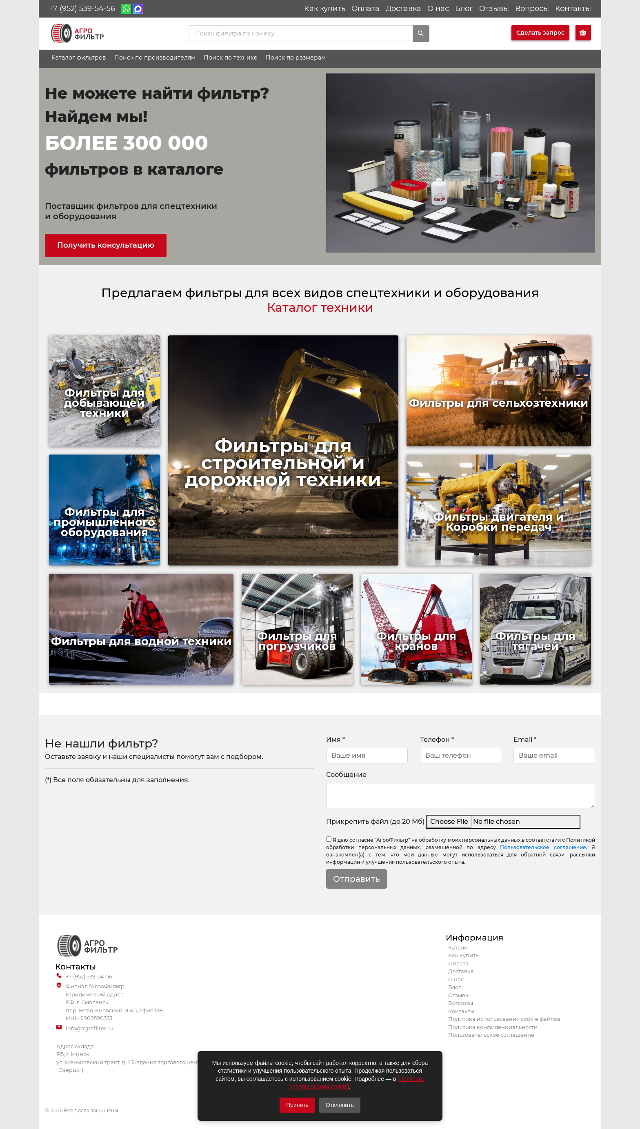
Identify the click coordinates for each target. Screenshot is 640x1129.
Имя (335, 739)
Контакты (573, 8)
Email (524, 739)
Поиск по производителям (155, 57)
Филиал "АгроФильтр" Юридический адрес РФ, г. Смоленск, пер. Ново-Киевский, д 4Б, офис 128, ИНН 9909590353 (110, 1003)
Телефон (437, 739)
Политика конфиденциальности (493, 1027)
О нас (438, 8)
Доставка (403, 8)
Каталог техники (320, 307)
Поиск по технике (231, 57)
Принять (297, 1105)
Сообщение (346, 775)
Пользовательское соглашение (543, 847)
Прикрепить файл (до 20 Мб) (375, 821)
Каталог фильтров (78, 57)
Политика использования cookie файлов (504, 1019)
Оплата (365, 8)
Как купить (324, 8)
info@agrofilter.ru (84, 1029)
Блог (464, 8)
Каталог (459, 947)
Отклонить (340, 1105)
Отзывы (494, 8)
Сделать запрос (540, 32)
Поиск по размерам (296, 57)
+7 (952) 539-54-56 (82, 8)
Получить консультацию (105, 245)
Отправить (356, 879)
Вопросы (532, 8)
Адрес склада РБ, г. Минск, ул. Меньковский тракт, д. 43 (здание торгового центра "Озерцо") (131, 1058)
